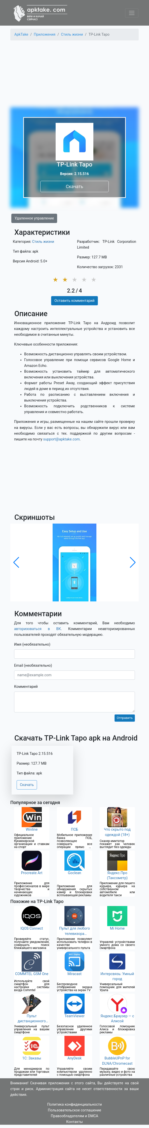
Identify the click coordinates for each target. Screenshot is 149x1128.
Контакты (74, 1122)
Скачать (74, 186)
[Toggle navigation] (131, 13)
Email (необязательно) (33, 665)
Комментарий (26, 687)
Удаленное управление (34, 218)
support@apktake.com (61, 439)
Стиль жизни (43, 242)
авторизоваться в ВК (37, 629)
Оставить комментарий (74, 301)
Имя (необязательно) (32, 644)
